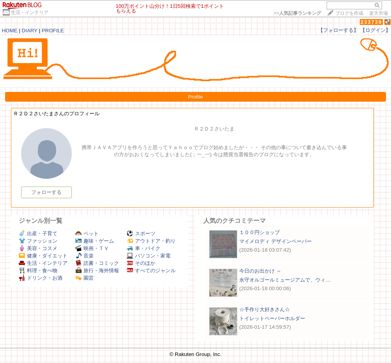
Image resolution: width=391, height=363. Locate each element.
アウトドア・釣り (151, 241)
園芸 (84, 278)
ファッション (38, 241)
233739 (371, 22)
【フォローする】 (338, 30)
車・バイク (143, 248)
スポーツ (141, 233)
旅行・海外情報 (97, 270)
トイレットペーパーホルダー (272, 318)
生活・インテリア (29, 12)
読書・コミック (97, 263)
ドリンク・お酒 (40, 278)
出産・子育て (38, 233)
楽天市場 (378, 13)
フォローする (46, 192)
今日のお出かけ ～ (260, 271)
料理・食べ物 (38, 270)
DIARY (29, 30)
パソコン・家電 (149, 256)
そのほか (141, 263)
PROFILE (53, 30)
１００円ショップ (259, 232)
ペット (87, 233)
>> (297, 13)
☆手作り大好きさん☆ (264, 309)
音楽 (84, 256)
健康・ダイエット (43, 256)
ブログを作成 (349, 13)
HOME (10, 30)
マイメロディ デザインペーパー (275, 241)
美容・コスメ (38, 248)
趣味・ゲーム (94, 241)
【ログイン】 (375, 30)
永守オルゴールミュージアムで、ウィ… (285, 280)
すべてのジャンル (151, 270)
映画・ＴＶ (92, 248)
